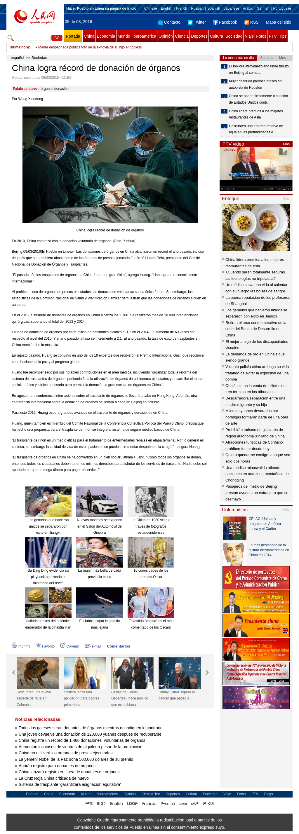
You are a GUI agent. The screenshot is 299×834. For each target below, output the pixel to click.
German (263, 8)
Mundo (124, 36)
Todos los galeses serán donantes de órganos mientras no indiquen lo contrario (91, 727)
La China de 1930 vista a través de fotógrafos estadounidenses (151, 526)
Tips (283, 36)
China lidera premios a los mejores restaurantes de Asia (256, 114)
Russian (197, 8)
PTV (273, 36)
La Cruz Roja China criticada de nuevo (54, 778)
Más (286, 144)
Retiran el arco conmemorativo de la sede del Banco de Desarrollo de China (255, 328)
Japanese (231, 8)
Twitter (197, 22)
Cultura (216, 36)
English (166, 8)
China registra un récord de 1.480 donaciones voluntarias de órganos (82, 740)
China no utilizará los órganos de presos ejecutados (65, 753)
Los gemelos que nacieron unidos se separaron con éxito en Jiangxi (48, 526)
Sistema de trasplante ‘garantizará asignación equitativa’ (70, 784)
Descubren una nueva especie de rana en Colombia (34, 698)
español (17, 57)
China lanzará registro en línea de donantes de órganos (69, 772)
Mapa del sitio (278, 22)
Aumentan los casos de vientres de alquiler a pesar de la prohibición (80, 746)
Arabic (248, 8)
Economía (106, 36)
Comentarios (118, 646)
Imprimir (21, 646)
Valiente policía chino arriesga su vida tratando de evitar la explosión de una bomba (257, 372)
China (89, 36)
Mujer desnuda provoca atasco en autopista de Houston (255, 84)
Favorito (45, 646)
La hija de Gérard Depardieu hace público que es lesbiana (129, 698)
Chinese (150, 8)
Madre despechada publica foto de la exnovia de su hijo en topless (90, 47)
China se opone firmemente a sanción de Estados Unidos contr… (258, 99)
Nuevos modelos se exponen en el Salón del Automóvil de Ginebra (99, 526)
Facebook (225, 22)
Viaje (249, 36)
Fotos (261, 36)
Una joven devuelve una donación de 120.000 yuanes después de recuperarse (90, 734)
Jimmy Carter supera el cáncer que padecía (177, 695)
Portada (73, 36)
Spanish (213, 8)
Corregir (69, 646)
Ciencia (182, 36)
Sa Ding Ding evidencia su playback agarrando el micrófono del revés (48, 576)
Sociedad (233, 36)
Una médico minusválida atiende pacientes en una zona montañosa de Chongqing (257, 473)
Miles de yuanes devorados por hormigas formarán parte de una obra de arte (256, 417)
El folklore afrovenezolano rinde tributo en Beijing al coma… (259, 69)
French (181, 8)
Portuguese (282, 8)
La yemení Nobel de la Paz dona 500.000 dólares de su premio (76, 759)
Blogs (268, 794)
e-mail (93, 646)
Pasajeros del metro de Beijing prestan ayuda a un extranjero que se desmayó (256, 492)
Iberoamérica (144, 36)
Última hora (19, 47)
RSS (251, 22)
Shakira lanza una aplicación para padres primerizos (81, 698)
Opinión (166, 36)
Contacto (169, 22)
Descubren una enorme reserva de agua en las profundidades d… (256, 129)
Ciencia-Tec (151, 794)
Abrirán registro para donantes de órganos (57, 765)
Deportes (199, 36)
